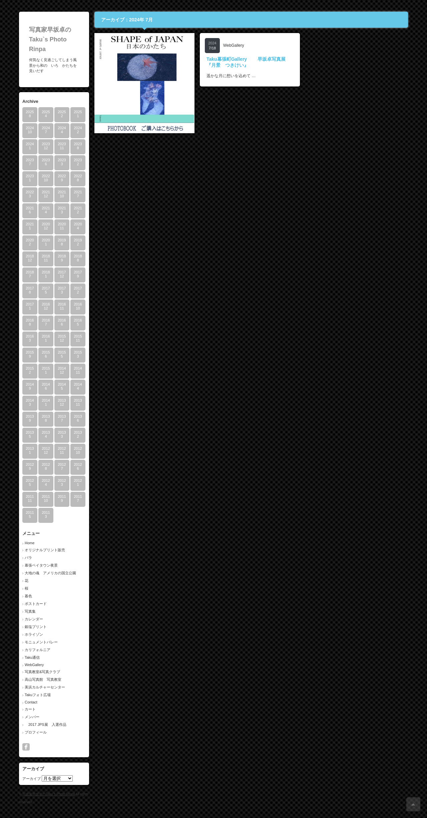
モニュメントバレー (41, 642)
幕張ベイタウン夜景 (41, 565)
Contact (31, 702)
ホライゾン (34, 634)
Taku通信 (32, 657)
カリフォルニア (37, 650)
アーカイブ (31, 779)
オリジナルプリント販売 (45, 550)
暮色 (28, 596)
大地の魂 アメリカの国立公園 (50, 573)
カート (30, 709)
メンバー (32, 717)
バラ (28, 558)
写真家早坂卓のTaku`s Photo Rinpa (50, 39)
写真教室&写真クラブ (42, 672)
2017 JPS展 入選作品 (45, 725)
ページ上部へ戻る (413, 804)
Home (29, 543)
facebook (26, 747)
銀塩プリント (36, 627)
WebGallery (34, 665)
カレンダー (34, 619)
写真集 (30, 611)
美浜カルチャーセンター (45, 687)
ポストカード (36, 604)
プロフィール (36, 732)
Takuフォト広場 (38, 695)
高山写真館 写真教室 (43, 679)
